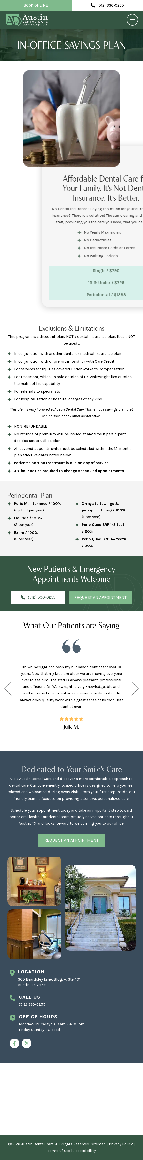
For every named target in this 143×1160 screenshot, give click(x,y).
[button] (132, 20)
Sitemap (98, 1144)
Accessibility (84, 1150)
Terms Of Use (59, 1150)
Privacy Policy (121, 1144)
